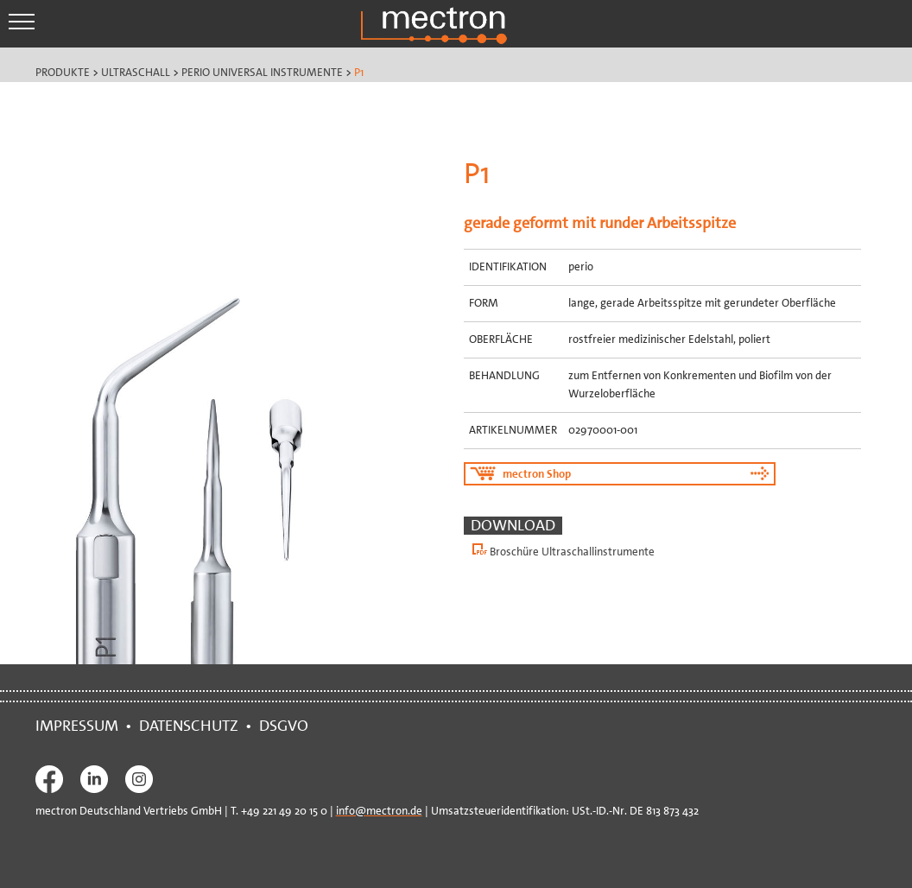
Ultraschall (135, 72)
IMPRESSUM (80, 725)
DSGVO (287, 725)
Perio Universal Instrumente (262, 72)
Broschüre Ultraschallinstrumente (572, 551)
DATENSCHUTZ (188, 725)
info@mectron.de (379, 810)
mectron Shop (537, 473)
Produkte (62, 72)
